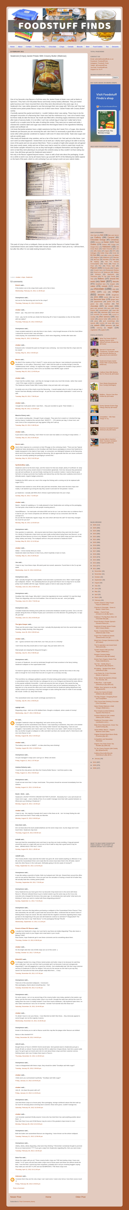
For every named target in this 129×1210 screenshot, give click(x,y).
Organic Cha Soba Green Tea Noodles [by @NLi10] (104, 744)
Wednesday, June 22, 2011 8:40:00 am (28, 570)
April (96, 594)
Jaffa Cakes (97, 251)
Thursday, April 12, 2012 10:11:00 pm (27, 1169)
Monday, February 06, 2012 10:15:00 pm (28, 1124)
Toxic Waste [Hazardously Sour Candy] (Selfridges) (108, 384)
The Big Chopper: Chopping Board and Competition (105, 697)
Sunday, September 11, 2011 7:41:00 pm (29, 901)
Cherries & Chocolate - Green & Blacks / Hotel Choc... (104, 608)
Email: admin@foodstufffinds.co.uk (102, 59)
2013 (95, 563)
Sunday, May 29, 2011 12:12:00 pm (27, 541)
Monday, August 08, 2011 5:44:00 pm (27, 736)
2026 (95, 525)
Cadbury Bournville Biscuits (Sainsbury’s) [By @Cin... (103, 754)
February (98, 600)
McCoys (96, 259)
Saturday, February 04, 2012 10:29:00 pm (29, 1107)
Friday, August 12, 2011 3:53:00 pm (27, 773)
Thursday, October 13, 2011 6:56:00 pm (28, 940)
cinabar (18, 277)
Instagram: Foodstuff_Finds (99, 63)
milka (95, 312)
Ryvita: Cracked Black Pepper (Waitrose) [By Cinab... (104, 632)
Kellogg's (93, 253)
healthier (107, 304)
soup (109, 323)
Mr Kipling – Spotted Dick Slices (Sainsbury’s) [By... (104, 669)
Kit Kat (93, 255)
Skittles (116, 272)
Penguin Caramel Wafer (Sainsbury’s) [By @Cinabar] (104, 655)
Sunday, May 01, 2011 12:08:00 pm (27, 338)
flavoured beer (99, 299)
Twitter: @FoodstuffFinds (98, 65)
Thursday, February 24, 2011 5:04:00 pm (28, 303)
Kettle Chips (104, 253)
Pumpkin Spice (98, 270)
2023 (95, 533)
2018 (95, 548)
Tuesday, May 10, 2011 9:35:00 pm (27, 437)
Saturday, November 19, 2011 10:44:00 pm (29, 1006)
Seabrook (29, 277)
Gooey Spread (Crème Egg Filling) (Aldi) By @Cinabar (109, 406)
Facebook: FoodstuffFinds (99, 61)
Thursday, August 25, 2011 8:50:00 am (28, 833)
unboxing (99, 328)
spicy (117, 323)
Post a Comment (18, 1188)
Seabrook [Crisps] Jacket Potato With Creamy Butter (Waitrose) (108, 362)
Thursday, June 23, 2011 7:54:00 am (27, 601)
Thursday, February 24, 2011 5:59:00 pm (28, 322)
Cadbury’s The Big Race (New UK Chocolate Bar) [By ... (105, 617)
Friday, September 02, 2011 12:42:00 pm (28, 866)
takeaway (109, 325)
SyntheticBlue (20, 465)
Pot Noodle (106, 268)
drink (96, 297)
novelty (92, 317)
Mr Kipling (94, 261)
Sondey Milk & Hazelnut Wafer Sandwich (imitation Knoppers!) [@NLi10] (108, 441)
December (98, 571)
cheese (116, 286)
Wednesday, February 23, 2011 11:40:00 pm (30, 291)
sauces (92, 323)
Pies (100, 266)
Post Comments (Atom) (27, 1201)
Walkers (101, 279)
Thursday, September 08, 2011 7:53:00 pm (29, 882)
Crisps (62, 47)
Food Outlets (97, 47)
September (98, 580)
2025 (95, 528)
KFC (114, 251)
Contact (29, 47)
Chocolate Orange (98, 240)
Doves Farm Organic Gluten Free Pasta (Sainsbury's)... (105, 660)
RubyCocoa (97, 272)
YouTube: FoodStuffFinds (98, 67)
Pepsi (92, 266)
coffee (92, 292)
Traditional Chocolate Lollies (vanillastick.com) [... (103, 721)
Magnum (97, 257)
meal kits (115, 310)
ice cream (109, 306)
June (96, 588)
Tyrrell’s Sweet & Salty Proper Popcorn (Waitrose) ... (104, 603)
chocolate (99, 288)
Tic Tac (103, 276)
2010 (95, 762)
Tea (107, 47)
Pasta (106, 264)
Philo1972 (18, 959)
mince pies (115, 312)
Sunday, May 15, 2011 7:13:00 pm (26, 495)
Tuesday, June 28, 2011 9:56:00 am (27, 632)
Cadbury (97, 237)
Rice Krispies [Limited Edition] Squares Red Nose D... (104, 712)
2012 (95, 566)
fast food (116, 297)
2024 (95, 531)
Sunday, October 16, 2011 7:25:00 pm (28, 952)
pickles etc (115, 319)
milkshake (104, 312)
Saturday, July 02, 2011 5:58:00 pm (27, 653)
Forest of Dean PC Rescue (24, 928)
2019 (95, 545)
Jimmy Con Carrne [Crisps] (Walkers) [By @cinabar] (103, 693)
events (106, 297)
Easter (106, 242)
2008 (95, 768)
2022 (95, 536)
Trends (113, 276)
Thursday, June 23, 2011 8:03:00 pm (27, 617)
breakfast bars (101, 284)
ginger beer (115, 299)
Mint (114, 259)
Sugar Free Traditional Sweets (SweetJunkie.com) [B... (104, 636)
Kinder (114, 253)
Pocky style (111, 266)
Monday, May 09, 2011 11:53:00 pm (27, 408)
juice (109, 308)
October (97, 577)
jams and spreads (96, 308)
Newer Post (15, 1197)
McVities (106, 259)
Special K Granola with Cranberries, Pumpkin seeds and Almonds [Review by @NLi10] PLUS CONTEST (109, 352)
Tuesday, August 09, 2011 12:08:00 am (28, 748)
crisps (23, 277)
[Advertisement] (43, 261)
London (109, 255)
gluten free (111, 301)
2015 (95, 557)
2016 (95, 554)
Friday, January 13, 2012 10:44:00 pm (27, 1080)
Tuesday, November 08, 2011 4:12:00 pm (29, 988)
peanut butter (102, 319)
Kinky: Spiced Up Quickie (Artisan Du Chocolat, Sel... (105, 679)
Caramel (111, 237)
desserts (101, 295)
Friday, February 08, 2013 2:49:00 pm (27, 1184)
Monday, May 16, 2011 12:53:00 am (27, 522)
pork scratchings (109, 321)
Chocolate (52, 47)
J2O (117, 249)
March (97, 597)
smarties (102, 323)
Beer (88, 47)
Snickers (98, 274)
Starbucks (110, 274)
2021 (95, 539)
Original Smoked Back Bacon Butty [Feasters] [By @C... (105, 735)
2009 (95, 765)
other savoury (104, 317)
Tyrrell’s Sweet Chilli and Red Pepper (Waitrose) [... (104, 650)
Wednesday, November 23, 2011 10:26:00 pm (30, 1021)
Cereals (70, 47)
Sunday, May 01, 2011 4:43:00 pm (26, 353)
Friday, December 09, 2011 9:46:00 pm (28, 1037)
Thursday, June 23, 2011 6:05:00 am (27, 587)
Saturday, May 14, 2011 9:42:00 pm (27, 458)
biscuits (116, 281)
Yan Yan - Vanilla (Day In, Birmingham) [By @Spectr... (104, 664)
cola (104, 292)
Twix (91, 279)
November (98, 574)
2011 (95, 568)
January (97, 758)
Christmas (115, 240)
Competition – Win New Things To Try (107, 417)
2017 (95, 551)
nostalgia (114, 314)
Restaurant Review (112, 270)
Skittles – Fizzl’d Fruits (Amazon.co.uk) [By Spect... (104, 613)
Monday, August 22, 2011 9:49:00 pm (27, 818)
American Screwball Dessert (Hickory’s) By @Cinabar (109, 429)
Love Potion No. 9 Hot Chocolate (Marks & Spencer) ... (105, 674)
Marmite (116, 257)
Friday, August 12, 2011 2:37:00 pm (27, 760)
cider (114, 289)
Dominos (98, 242)
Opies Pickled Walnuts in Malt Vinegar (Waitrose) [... (104, 707)
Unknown (18, 1176)
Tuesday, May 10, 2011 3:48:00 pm (27, 425)
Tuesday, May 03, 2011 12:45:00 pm (27, 371)
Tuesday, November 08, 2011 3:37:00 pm (29, 973)
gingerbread (98, 301)
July (96, 586)
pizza (96, 321)
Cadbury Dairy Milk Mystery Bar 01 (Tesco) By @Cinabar (109, 373)
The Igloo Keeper (21, 624)
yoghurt (103, 330)
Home (12, 47)
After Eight (93, 235)
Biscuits (80, 47)
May (96, 591)
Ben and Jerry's (113, 235)
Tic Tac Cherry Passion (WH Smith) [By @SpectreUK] (106, 749)
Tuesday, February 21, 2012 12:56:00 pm (29, 1136)
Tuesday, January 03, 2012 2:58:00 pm (28, 1068)
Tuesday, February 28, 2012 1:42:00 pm (28, 1151)
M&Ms (117, 255)
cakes (92, 286)
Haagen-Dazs (94, 247)
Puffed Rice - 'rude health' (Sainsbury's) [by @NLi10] (103, 683)
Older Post (81, 1197)
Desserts (115, 47)
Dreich (17, 285)
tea (117, 325)
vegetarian (93, 330)
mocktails (96, 314)
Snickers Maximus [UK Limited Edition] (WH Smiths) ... (104, 716)
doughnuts (115, 295)
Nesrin (17, 359)
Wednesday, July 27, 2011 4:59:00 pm (28, 713)
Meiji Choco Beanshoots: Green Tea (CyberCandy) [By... (106, 726)
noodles (105, 314)
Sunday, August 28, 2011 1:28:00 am (27, 849)
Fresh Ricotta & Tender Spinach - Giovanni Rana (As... (105, 622)
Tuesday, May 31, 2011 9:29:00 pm (27, 556)
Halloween (106, 247)
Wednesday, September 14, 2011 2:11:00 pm (30, 921)
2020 (95, 542)
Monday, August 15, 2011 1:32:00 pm (27, 804)
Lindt (102, 255)
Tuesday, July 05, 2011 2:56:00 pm (27, 701)
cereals (104, 286)
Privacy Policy (40, 47)
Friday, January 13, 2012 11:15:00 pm (27, 1093)
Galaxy (104, 244)
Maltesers (106, 257)
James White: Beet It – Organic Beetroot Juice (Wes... (104, 730)
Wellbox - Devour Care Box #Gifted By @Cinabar (109, 395)
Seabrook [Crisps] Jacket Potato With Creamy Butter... (105, 627)
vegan (110, 328)
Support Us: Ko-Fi (96, 69)
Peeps (114, 264)
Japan (107, 251)
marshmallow (103, 310)
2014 (95, 560)
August (97, 583)
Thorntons (93, 276)
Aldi (101, 235)
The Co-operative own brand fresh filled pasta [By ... (105, 646)
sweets (97, 325)
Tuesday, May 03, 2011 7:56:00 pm (27, 396)
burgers (112, 284)
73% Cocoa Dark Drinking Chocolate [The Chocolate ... (106, 702)
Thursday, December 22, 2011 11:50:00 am (29, 1056)
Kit (16, 720)
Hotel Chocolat (107, 249)
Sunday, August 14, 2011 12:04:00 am (28, 787)
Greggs (113, 244)
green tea (94, 304)
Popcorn (93, 268)
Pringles (116, 268)
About (20, 47)
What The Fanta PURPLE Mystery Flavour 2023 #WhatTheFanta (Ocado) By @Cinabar (109, 341)
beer (102, 281)
